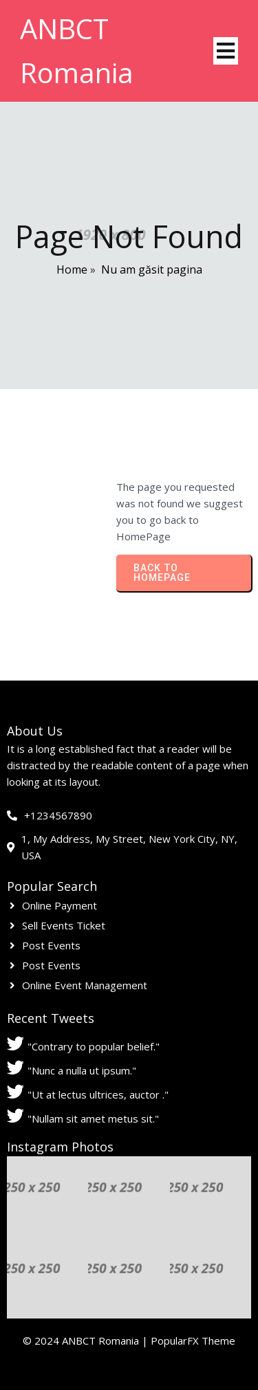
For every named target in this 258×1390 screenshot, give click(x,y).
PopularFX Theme (193, 1340)
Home (71, 269)
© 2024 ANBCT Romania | (87, 1340)
